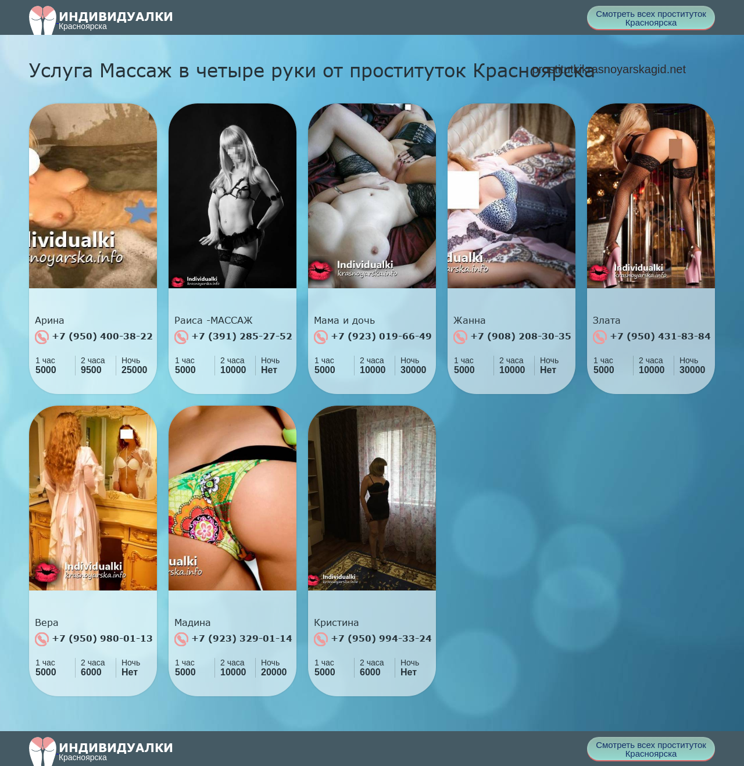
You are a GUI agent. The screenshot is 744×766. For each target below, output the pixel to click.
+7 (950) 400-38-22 (94, 337)
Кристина (336, 622)
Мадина (192, 622)
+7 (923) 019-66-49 (373, 337)
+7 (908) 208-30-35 (512, 337)
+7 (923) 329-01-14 (233, 639)
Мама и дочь (344, 320)
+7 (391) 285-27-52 (233, 337)
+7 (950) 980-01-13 (94, 639)
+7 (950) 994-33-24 (373, 639)
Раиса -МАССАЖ (213, 320)
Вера (47, 622)
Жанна (469, 320)
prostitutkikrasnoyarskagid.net (609, 69)
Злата (607, 320)
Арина (50, 320)
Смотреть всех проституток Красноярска (651, 18)
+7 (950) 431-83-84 (652, 337)
